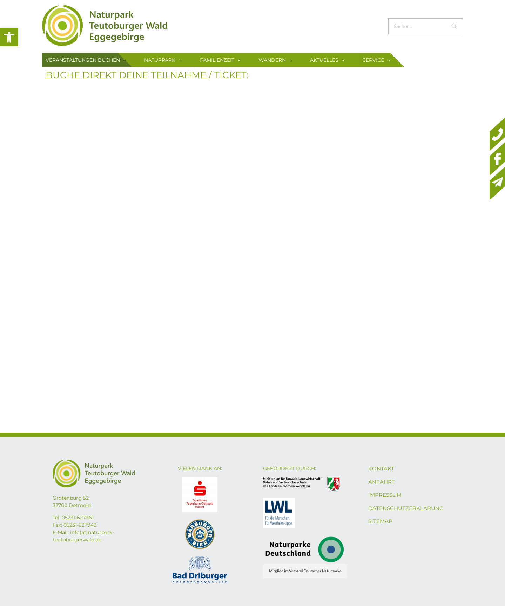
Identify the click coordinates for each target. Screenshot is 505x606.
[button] (9, 37)
